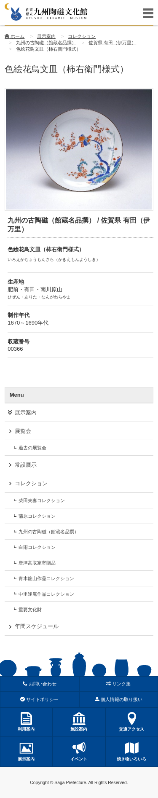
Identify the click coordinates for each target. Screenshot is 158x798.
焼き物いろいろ (131, 751)
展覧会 (23, 431)
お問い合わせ (39, 683)
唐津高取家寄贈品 (37, 562)
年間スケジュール (37, 626)
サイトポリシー (39, 699)
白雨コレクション (37, 547)
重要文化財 (30, 609)
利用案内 (26, 721)
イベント (79, 751)
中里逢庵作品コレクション (46, 593)
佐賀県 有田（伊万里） (112, 42)
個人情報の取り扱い (118, 699)
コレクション (82, 36)
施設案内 (79, 721)
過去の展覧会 (32, 447)
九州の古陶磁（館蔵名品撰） (46, 42)
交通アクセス (131, 721)
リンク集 (118, 683)
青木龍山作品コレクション (46, 578)
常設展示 (26, 465)
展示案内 (46, 36)
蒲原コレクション (37, 516)
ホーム (14, 36)
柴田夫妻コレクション (42, 500)
